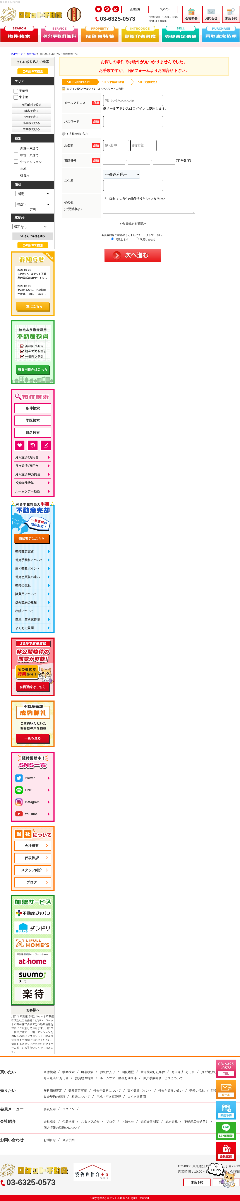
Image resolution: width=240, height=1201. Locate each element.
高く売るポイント (27, 568)
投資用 (21, 175)
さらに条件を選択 (33, 236)
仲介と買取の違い (27, 577)
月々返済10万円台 (27, 474)
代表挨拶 (32, 858)
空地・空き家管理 (27, 619)
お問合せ (211, 14)
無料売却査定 (53, 1090)
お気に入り (107, 1072)
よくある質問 (24, 628)
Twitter (25, 778)
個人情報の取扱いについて (62, 1127)
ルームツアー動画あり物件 (118, 1078)
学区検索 (33, 420)
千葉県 (21, 91)
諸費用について (26, 594)
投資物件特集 (24, 483)
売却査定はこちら (32, 538)
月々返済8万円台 (26, 457)
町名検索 (33, 432)
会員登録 (135, 9)
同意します (120, 242)
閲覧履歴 (128, 1072)
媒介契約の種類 (26, 602)
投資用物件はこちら (32, 369)
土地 (20, 168)
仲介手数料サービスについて (163, 1078)
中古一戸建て (26, 155)
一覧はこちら (33, 306)
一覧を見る (32, 738)
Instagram (27, 802)
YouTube (26, 814)
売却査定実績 (24, 551)
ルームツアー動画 (27, 491)
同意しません (146, 242)
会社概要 (191, 14)
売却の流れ (23, 585)
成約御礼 (171, 1121)
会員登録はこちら (32, 687)
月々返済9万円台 (26, 466)
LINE (23, 790)
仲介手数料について (29, 560)
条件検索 (33, 408)
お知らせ (128, 1121)
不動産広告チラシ (196, 1121)
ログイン (164, 9)
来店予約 (231, 14)
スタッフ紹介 (31, 870)
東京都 (21, 97)
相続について (24, 611)
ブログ (31, 882)
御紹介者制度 (150, 1121)
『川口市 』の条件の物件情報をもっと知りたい (154, 206)
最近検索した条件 (153, 1072)
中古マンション (28, 161)
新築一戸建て (26, 148)
